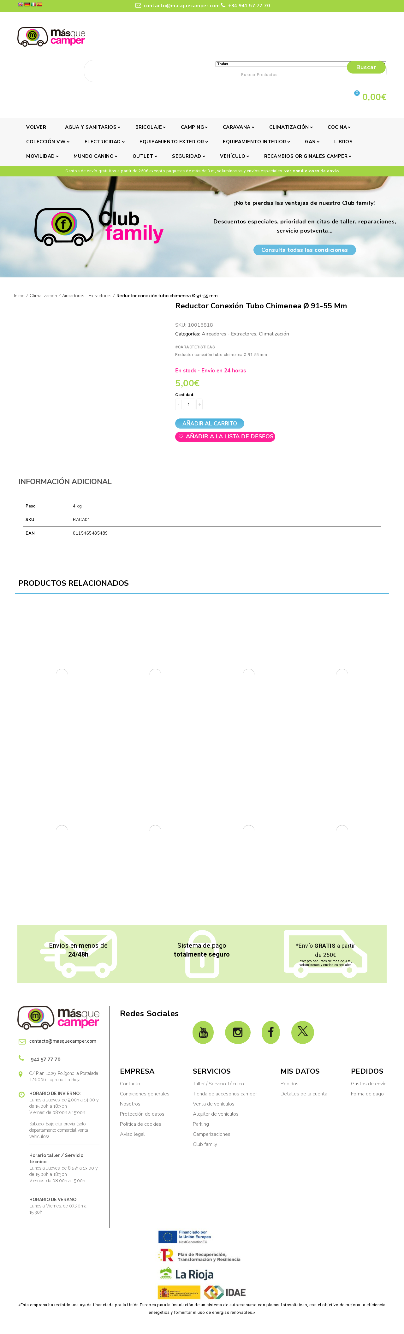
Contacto (130, 1083)
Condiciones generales (144, 1093)
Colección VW (46, 142)
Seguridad (186, 156)
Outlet (143, 156)
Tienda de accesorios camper (225, 1093)
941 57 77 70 (40, 1058)
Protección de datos (142, 1114)
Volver (36, 127)
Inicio (19, 295)
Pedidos (290, 1083)
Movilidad (40, 156)
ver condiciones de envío (311, 171)
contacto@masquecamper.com (177, 6)
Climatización (289, 127)
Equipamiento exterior (172, 142)
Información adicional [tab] (65, 482)
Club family (205, 1144)
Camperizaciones (211, 1134)
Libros (343, 142)
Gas (310, 142)
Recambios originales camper (306, 156)
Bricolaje (148, 127)
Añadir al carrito (209, 423)
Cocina (337, 127)
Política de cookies (140, 1124)
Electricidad (103, 142)
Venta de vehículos (214, 1103)
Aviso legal (132, 1134)
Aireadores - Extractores (86, 295)
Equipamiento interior (254, 142)
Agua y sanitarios (91, 127)
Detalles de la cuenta (304, 1093)
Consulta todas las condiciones (304, 250)
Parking (201, 1124)
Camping (192, 127)
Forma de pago (367, 1093)
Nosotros (130, 1103)
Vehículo (232, 156)
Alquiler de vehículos (216, 1114)
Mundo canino (94, 156)
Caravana (237, 127)
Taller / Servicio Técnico (218, 1083)
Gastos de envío (369, 1083)
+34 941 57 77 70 (245, 6)
